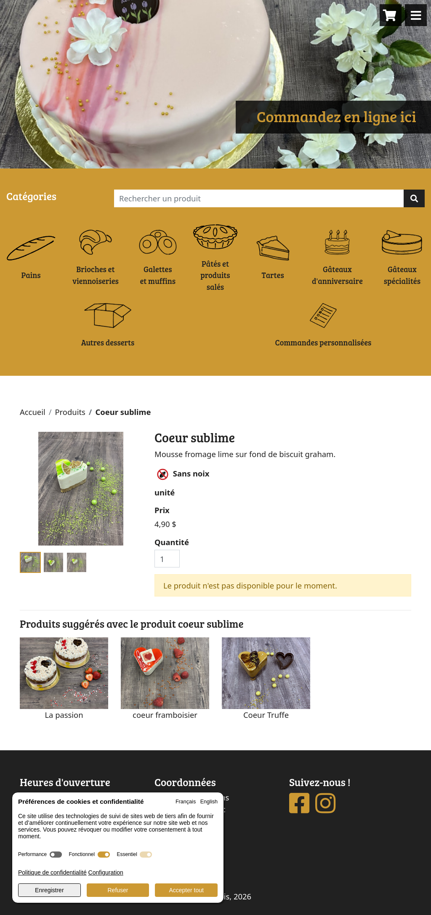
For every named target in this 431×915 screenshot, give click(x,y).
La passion (64, 714)
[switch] (55, 854)
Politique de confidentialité (52, 872)
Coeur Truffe (266, 714)
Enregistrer (49, 890)
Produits (70, 412)
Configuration (105, 872)
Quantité (171, 542)
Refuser (117, 890)
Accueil (32, 412)
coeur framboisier (165, 714)
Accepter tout (186, 890)
